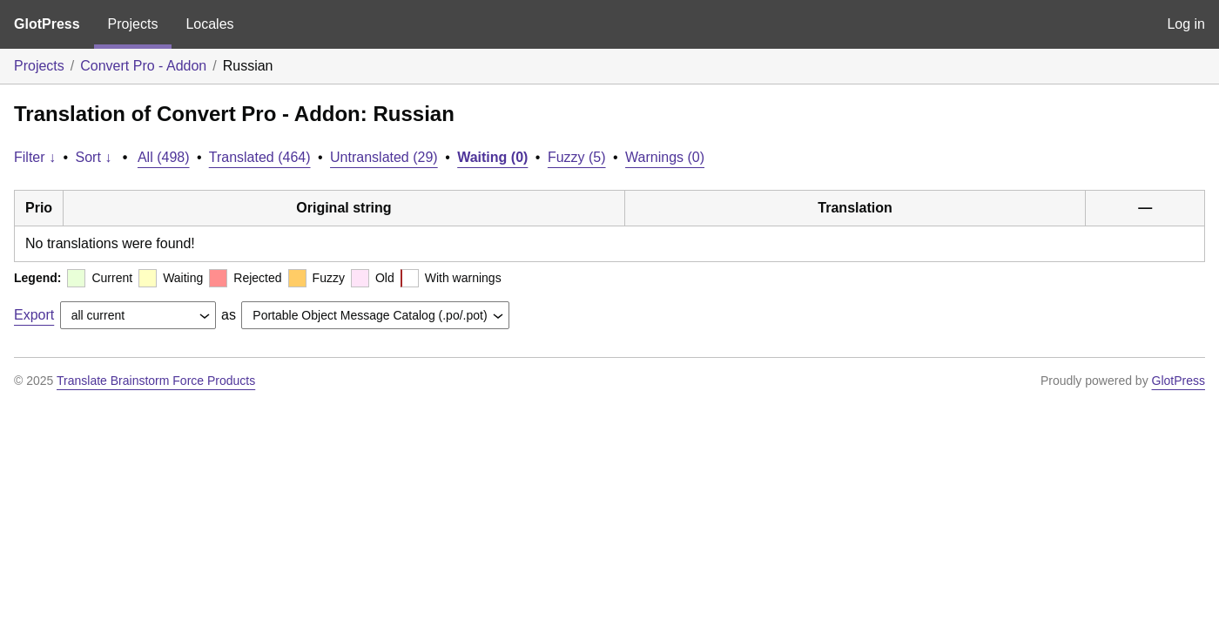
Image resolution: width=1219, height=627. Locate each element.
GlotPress (47, 24)
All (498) (164, 157)
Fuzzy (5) (577, 157)
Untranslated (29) (384, 157)
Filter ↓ (35, 157)
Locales (209, 24)
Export (34, 314)
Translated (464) (260, 157)
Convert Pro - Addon (143, 65)
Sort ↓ (94, 157)
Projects (133, 24)
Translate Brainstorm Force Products (156, 381)
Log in (1186, 24)
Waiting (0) (492, 157)
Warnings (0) (664, 157)
